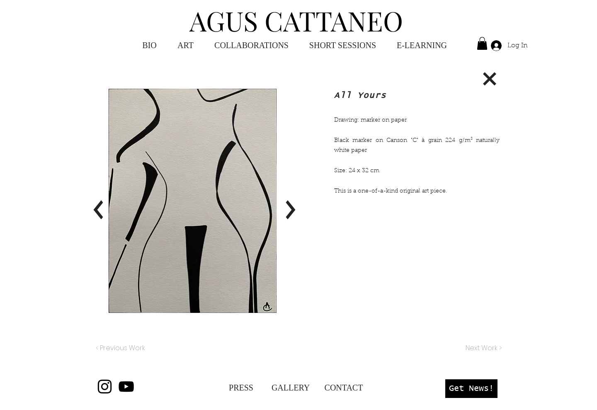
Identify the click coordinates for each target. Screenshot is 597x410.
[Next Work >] (483, 348)
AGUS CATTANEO (296, 20)
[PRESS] (241, 387)
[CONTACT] (343, 387)
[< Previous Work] (120, 348)
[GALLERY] (291, 387)
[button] (421, 45)
